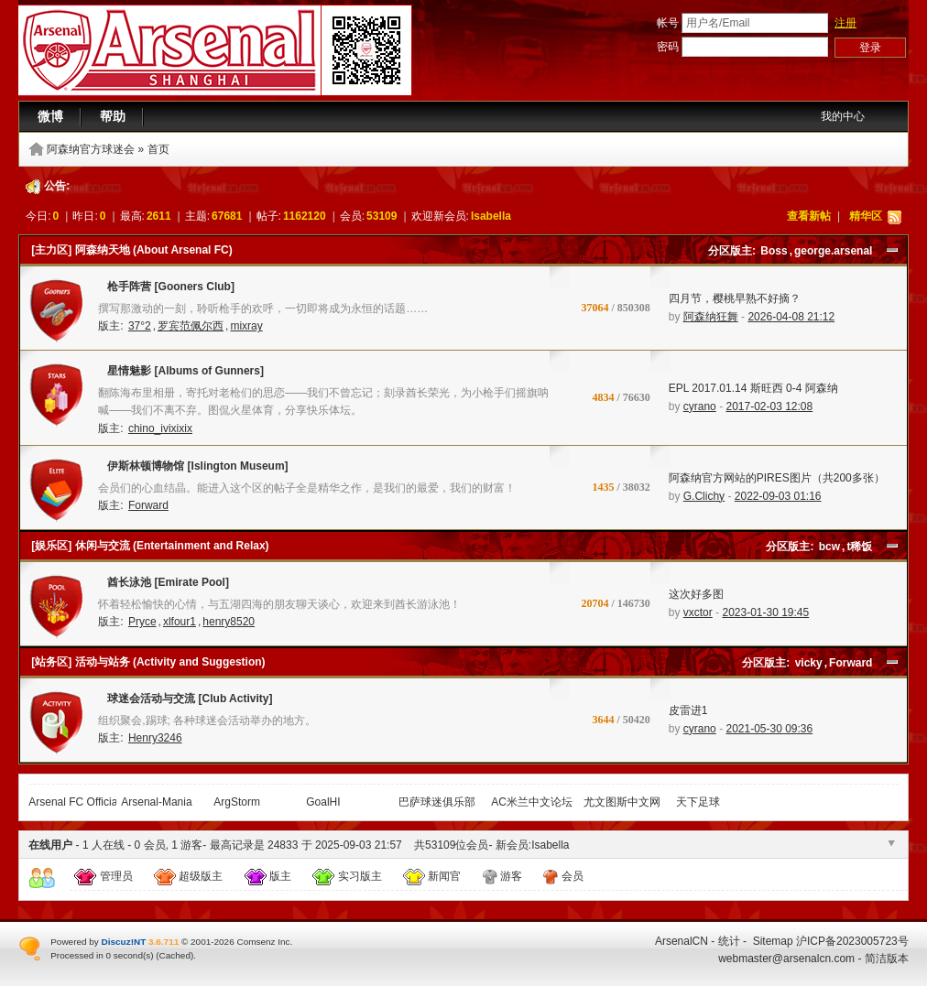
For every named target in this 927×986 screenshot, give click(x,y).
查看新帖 (809, 216)
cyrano (699, 406)
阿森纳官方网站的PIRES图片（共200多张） (777, 477)
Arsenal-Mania (156, 802)
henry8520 (228, 621)
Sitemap (773, 941)
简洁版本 (887, 958)
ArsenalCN (681, 941)
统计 (729, 941)
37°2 (139, 326)
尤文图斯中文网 (621, 802)
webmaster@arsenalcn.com (786, 958)
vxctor (698, 612)
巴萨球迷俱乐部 (436, 802)
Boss (773, 250)
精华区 (865, 216)
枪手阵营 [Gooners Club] (166, 290)
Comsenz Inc (262, 942)
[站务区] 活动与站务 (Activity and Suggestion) (148, 662)
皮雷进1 (688, 710)
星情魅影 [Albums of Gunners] (181, 374)
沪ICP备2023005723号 (852, 941)
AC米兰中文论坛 (532, 802)
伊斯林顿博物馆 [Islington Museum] (193, 470)
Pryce (142, 621)
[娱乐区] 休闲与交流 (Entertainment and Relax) (149, 545)
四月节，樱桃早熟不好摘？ (735, 298)
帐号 (668, 22)
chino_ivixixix (160, 428)
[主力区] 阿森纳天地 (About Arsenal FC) (132, 250)
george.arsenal (833, 250)
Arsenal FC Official (74, 802)
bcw (829, 546)
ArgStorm (236, 802)
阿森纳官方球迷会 (91, 149)
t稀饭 (859, 546)
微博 (50, 116)
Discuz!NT (124, 942)
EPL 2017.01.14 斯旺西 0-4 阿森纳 (753, 388)
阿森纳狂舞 (710, 316)
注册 (845, 22)
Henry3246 (155, 737)
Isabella (491, 216)
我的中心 (843, 116)
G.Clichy (704, 496)
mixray (246, 326)
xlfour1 (179, 621)
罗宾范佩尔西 (191, 326)
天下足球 (698, 802)
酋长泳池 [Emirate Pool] (163, 586)
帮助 (112, 116)
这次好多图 (696, 594)
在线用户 (50, 845)
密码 (668, 46)
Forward (148, 505)
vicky (809, 662)
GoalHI (323, 802)
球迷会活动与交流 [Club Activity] (185, 702)
